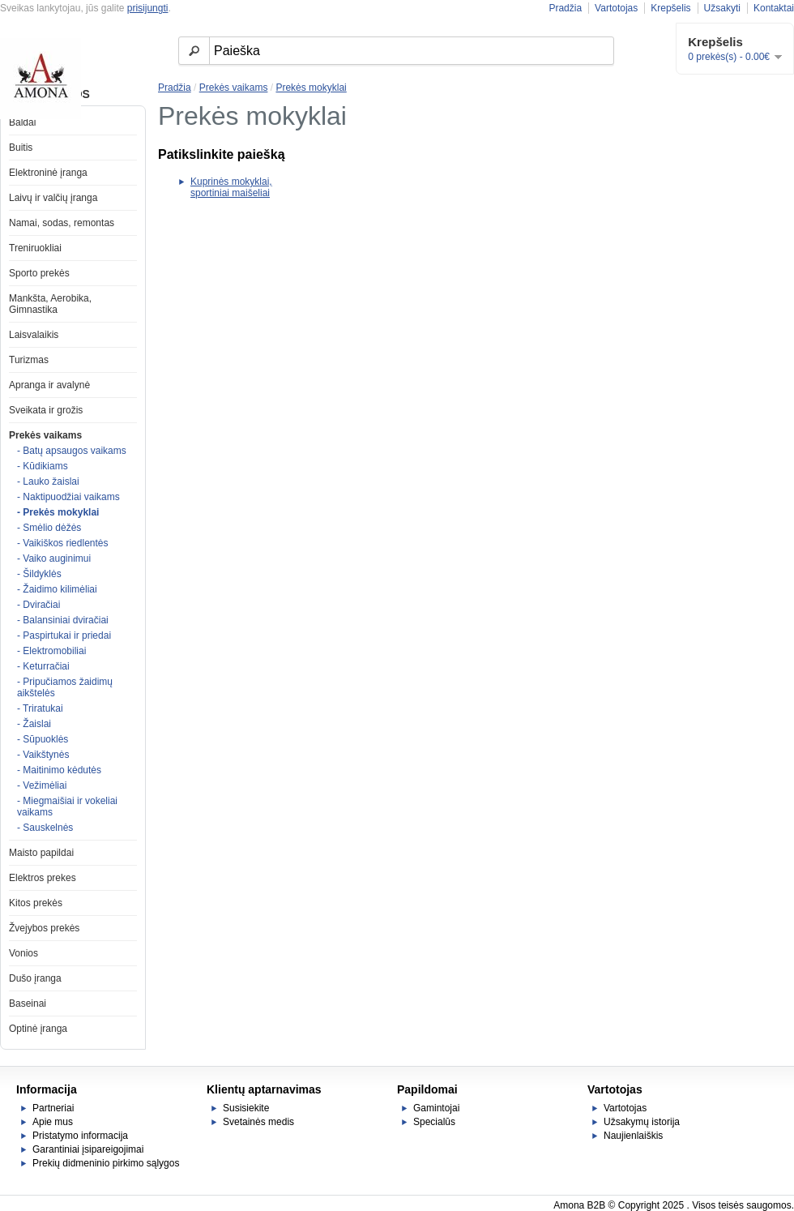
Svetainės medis (258, 1122)
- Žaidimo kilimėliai (57, 589)
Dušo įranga (35, 978)
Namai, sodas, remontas (61, 223)
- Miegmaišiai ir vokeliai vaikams (67, 806)
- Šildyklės (39, 574)
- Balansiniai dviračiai (63, 620)
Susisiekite (246, 1108)
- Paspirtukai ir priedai (64, 635)
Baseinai (27, 1003)
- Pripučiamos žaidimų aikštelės (65, 687)
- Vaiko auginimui (54, 558)
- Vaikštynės (43, 754)
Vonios (23, 953)
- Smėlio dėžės (49, 527)
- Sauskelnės (45, 827)
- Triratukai (40, 708)
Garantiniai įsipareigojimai (87, 1149)
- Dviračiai (38, 604)
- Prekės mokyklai (58, 512)
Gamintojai (436, 1108)
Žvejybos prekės (44, 928)
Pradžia (565, 8)
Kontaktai (773, 8)
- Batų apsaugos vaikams (71, 450)
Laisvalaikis (33, 334)
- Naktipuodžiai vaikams (68, 497)
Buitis (20, 147)
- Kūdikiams (42, 466)
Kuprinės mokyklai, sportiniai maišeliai (231, 187)
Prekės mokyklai (310, 87)
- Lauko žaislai (48, 481)
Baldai (22, 122)
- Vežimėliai (41, 785)
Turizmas (29, 360)
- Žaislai (34, 724)
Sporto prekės (39, 273)
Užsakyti (722, 8)
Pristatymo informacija (80, 1135)
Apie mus (52, 1122)
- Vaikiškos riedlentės (63, 543)
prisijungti (148, 8)
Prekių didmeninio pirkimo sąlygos (105, 1163)
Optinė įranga (38, 1028)
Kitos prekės (35, 903)
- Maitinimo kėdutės (59, 770)
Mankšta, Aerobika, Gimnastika (50, 304)
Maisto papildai (41, 852)
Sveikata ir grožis (46, 410)
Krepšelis (670, 8)
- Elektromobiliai (51, 651)
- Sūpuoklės (42, 739)
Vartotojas (616, 8)
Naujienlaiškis (633, 1135)
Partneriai (53, 1108)
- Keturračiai (43, 666)
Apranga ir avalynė (49, 385)
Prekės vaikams (45, 435)
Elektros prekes (42, 878)
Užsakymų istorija (642, 1122)
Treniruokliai (35, 248)
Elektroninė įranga (48, 172)
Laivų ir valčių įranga (53, 197)
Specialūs (434, 1122)
